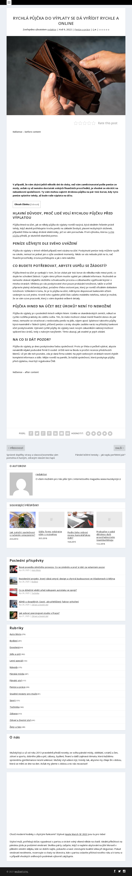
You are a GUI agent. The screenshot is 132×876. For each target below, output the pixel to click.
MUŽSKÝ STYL (21, 871)
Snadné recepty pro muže (23, 693)
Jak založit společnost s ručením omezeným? (22, 534)
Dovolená (15, 647)
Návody (14, 667)
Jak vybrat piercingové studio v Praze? (39, 613)
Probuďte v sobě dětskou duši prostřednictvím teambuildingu (105, 535)
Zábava (14, 713)
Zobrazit (34, 204)
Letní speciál (16, 660)
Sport (13, 700)
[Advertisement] (65, 156)
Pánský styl (16, 680)
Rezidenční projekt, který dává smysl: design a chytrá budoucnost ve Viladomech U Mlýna (67, 578)
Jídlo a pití (15, 654)
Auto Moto (36, 570)
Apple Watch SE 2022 (76, 834)
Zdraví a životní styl (40, 604)
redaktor (52, 29)
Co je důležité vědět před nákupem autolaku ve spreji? (48, 590)
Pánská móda (17, 673)
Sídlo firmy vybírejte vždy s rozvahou (50, 533)
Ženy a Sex (15, 726)
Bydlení (35, 581)
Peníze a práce (82, 29)
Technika (35, 593)
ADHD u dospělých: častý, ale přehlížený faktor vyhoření (49, 601)
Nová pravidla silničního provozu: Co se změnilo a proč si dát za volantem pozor (62, 567)
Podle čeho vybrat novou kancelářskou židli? (79, 535)
